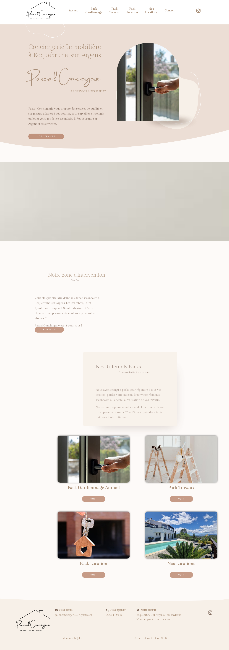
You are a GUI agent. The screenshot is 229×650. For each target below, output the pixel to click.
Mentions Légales (72, 638)
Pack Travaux (114, 10)
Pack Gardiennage (93, 10)
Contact (169, 10)
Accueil (73, 10)
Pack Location (132, 10)
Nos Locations (151, 10)
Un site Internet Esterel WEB (150, 638)
